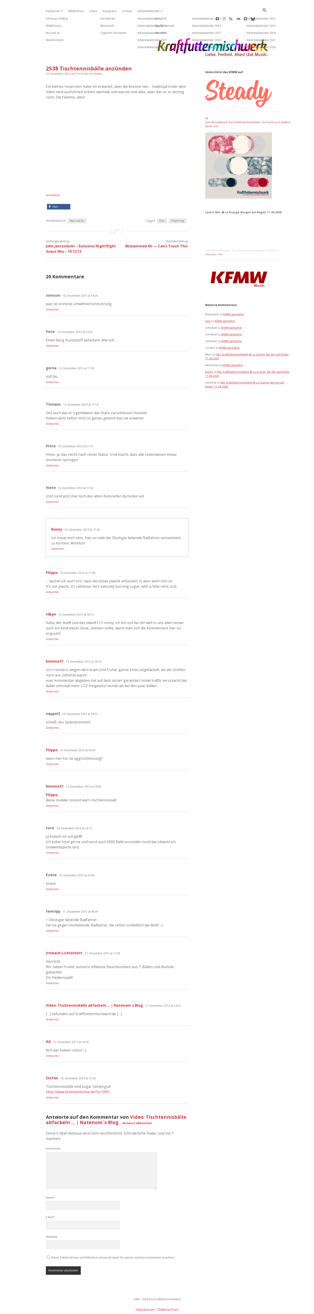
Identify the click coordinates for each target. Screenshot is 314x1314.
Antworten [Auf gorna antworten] (52, 368)
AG (48, 1027)
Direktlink (53, 181)
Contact (125, 11)
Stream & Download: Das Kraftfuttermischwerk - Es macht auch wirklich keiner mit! (247, 108)
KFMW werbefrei (233, 300)
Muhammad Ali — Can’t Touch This (156, 231)
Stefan (52, 1063)
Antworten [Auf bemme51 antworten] (52, 677)
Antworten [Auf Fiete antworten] (52, 331)
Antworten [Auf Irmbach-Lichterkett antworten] (52, 969)
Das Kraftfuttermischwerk (217, 236)
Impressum (145, 1295)
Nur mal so (77, 206)
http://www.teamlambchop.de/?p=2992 (78, 1077)
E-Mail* (50, 1203)
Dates (92, 11)
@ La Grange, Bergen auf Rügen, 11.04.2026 (254, 236)
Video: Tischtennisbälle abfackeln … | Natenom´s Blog (94, 991)
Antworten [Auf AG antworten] (52, 1041)
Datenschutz (168, 1295)
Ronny (56, 515)
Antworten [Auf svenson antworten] (52, 295)
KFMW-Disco (75, 11)
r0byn (51, 599)
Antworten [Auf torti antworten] (52, 838)
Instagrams (108, 11)
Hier (220, 240)
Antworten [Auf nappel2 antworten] (52, 713)
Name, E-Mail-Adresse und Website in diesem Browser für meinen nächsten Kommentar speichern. (113, 1243)
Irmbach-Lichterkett (64, 938)
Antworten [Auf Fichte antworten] (52, 875)
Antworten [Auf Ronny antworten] (57, 534)
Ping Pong (177, 206)
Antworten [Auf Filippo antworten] (52, 578)
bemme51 (55, 647)
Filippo (52, 558)
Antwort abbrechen (137, 1109)
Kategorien (53, 11)
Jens (207, 307)
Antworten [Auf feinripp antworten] (52, 916)
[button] (58, 192)
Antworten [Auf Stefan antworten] (52, 1083)
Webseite (52, 1222)
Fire (162, 206)
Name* (50, 1183)
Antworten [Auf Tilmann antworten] (52, 409)
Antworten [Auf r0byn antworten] (52, 625)
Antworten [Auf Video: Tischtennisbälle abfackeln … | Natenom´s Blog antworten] (52, 1005)
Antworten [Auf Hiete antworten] (52, 451)
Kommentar (53, 1134)
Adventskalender (146, 11)
